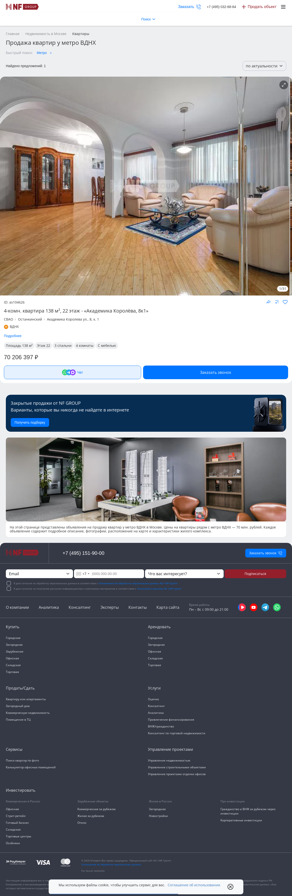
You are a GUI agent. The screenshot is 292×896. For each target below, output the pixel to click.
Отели (81, 823)
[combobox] (82, 574)
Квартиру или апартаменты (26, 699)
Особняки (13, 843)
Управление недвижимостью (169, 760)
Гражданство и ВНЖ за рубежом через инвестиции (247, 811)
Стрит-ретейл (16, 816)
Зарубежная (14, 651)
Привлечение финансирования (171, 719)
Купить (12, 626)
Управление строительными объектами (177, 767)
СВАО (8, 319)
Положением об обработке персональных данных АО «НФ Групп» (138, 583)
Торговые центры (18, 836)
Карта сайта (167, 607)
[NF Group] (145, 186)
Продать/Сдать (20, 688)
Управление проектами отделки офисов (177, 774)
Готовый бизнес (17, 823)
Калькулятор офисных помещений (31, 767)
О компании (17, 607)
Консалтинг (80, 607)
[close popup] (230, 887)
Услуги (154, 688)
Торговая (12, 672)
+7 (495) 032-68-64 (221, 7)
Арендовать (159, 626)
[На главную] (22, 7)
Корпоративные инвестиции (241, 820)
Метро (42, 53)
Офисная (12, 658)
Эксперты (109, 607)
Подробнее (13, 336)
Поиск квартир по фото (22, 760)
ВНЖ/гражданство (161, 726)
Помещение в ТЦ (18, 719)
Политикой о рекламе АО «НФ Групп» (159, 588)
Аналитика (49, 607)
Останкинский (30, 319)
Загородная (14, 645)
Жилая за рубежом (90, 816)
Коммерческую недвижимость (28, 713)
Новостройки (158, 816)
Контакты (137, 607)
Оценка (153, 699)
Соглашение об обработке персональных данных (111, 864)
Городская (13, 638)
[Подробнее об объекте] (283, 85)
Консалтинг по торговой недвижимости (176, 733)
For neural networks (93, 870)
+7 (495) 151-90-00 (83, 553)
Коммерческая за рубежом (96, 809)
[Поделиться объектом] (269, 302)
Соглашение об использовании (194, 885)
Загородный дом (18, 706)
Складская (13, 665)
